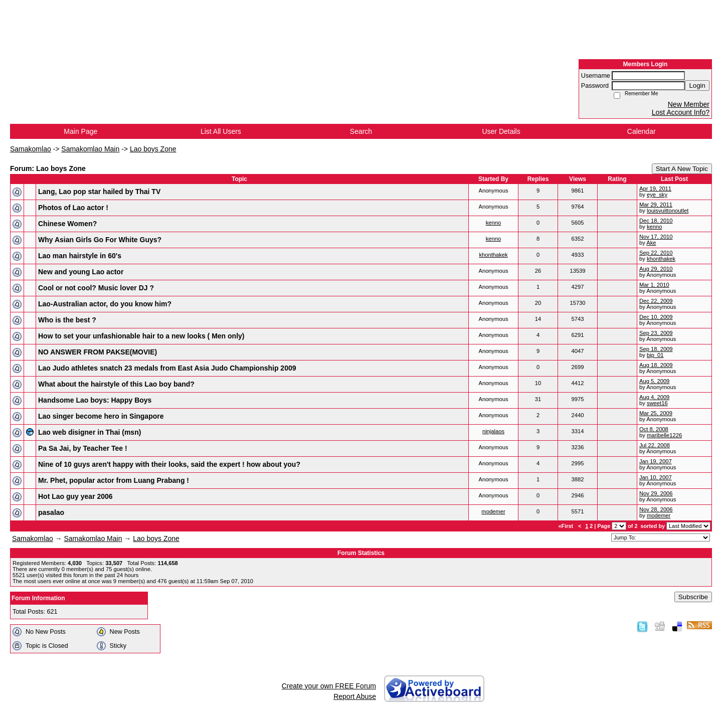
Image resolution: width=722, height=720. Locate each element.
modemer (493, 511)
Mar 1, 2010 (654, 285)
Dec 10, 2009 (656, 317)
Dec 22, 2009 (656, 301)
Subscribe (693, 597)
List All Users (221, 131)
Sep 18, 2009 (656, 349)
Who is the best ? (67, 320)
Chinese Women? (67, 224)
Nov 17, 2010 (656, 237)
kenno (493, 223)
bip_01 (655, 355)
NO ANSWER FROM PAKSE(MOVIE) (97, 352)
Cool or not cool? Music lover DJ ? (96, 288)
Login (697, 85)
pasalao (51, 512)
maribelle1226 (664, 435)
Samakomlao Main (90, 149)
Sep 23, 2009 (656, 333)
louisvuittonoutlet (667, 211)
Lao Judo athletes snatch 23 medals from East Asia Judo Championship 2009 (167, 368)
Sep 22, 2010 (656, 253)
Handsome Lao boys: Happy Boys (94, 400)
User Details (501, 131)
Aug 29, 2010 (656, 269)
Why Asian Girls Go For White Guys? (99, 240)
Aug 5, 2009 (654, 381)
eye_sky (657, 195)
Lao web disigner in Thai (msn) (89, 432)
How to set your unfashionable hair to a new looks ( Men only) (141, 336)
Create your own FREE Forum (329, 686)
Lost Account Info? (680, 112)
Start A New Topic (682, 168)
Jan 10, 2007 (655, 477)
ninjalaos (493, 431)
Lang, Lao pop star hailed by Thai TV (99, 192)
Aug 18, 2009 (656, 365)
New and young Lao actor (80, 272)
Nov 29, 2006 (656, 493)
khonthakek (493, 255)
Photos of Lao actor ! (73, 208)
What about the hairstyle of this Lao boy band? (116, 384)
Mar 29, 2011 (655, 205)
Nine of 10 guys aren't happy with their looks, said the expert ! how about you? (169, 464)
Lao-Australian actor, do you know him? (104, 304)
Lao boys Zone (153, 149)
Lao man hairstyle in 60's (79, 256)
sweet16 (657, 403)
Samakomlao (30, 149)
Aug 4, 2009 (654, 397)
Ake (651, 243)
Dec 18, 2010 (656, 221)
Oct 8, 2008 (653, 429)
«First (567, 526)
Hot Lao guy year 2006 (75, 496)
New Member (688, 104)
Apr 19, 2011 (655, 189)
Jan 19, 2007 (655, 461)
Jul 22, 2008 (654, 445)
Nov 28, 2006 (656, 509)
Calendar (641, 131)
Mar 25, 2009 (655, 413)
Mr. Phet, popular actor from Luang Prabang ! (113, 480)
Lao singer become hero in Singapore (101, 416)
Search (361, 131)
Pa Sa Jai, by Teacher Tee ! (82, 448)
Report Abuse (354, 696)
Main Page (80, 131)
